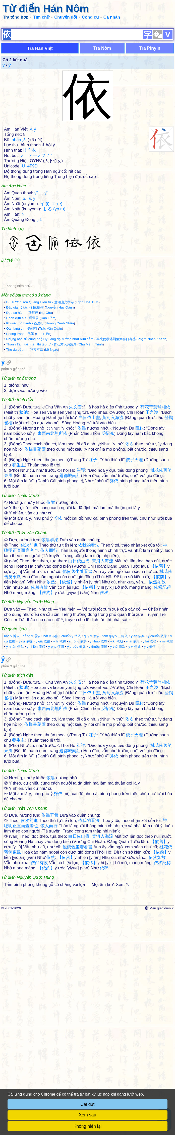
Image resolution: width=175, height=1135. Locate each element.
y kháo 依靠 (98, 789)
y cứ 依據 (26, 789)
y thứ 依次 (117, 795)
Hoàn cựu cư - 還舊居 (22, 391)
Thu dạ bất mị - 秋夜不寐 (24, 422)
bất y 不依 (50, 784)
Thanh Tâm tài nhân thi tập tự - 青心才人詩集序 (41, 417)
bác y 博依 (12, 784)
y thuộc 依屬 (98, 795)
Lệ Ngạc (51, 422)
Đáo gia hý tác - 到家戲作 (25, 380)
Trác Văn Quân (50, 401)
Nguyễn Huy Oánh (60, 380)
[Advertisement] (87, 60)
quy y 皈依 (91, 784)
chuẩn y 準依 (71, 784)
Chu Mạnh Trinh (91, 417)
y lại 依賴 (133, 789)
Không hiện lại (88, 1126)
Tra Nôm (102, 121)
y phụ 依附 (56, 795)
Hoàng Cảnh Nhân (60, 396)
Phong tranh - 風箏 (20, 406)
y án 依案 (138, 784)
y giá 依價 (43, 789)
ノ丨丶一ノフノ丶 (37, 228)
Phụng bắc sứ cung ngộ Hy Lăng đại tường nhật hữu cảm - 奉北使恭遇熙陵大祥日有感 (70, 412)
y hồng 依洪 (78, 789)
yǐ (48, 265)
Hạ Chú (46, 385)
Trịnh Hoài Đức (87, 375)
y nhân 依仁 (15, 795)
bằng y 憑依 (31, 784)
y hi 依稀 (59, 789)
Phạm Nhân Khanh (152, 412)
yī (38, 265)
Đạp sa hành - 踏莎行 (22, 385)
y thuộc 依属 (76, 795)
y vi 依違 (134, 795)
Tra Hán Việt (40, 121)
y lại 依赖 (149, 789)
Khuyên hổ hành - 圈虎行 (24, 396)
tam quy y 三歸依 (115, 784)
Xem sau (87, 1114)
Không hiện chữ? (19, 359)
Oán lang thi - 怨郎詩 (21, 401)
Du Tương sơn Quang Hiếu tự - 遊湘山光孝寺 (40, 375)
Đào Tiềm (48, 391)
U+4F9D (30, 238)
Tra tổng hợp (15, 17)
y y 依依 (150, 795)
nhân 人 (19, 212)
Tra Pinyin (149, 121)
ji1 (40, 292)
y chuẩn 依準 (157, 784)
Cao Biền (43, 406)
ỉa (29, 271)
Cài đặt (88, 1104)
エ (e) (57, 276)
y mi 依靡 (166, 789)
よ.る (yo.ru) (54, 281)
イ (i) (44, 276)
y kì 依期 (116, 789)
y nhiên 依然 (36, 795)
